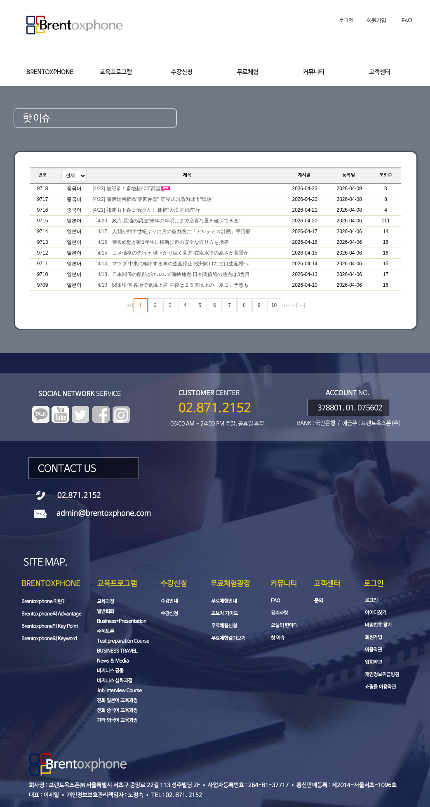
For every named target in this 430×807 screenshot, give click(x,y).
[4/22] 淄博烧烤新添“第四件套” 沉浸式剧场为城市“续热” (153, 199)
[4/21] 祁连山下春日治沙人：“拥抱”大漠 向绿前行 (146, 210)
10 (274, 305)
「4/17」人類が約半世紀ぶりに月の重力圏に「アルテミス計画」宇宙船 (172, 231)
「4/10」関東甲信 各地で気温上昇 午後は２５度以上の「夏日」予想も (171, 285)
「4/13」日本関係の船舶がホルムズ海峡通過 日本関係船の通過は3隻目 (171, 274)
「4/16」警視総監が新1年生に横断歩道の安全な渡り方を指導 (161, 242)
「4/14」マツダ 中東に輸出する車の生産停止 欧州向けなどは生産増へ (171, 264)
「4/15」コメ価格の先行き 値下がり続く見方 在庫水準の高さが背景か (171, 253)
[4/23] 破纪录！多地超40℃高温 (131, 188)
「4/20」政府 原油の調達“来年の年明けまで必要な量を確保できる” (167, 221)
